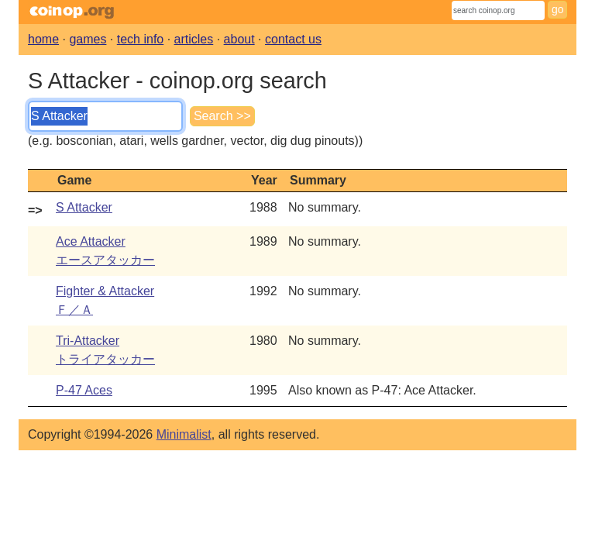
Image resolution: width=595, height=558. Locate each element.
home (43, 39)
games (87, 39)
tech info (140, 39)
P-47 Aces (84, 390)
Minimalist (184, 434)
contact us (293, 39)
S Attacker (84, 207)
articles (194, 39)
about (239, 39)
